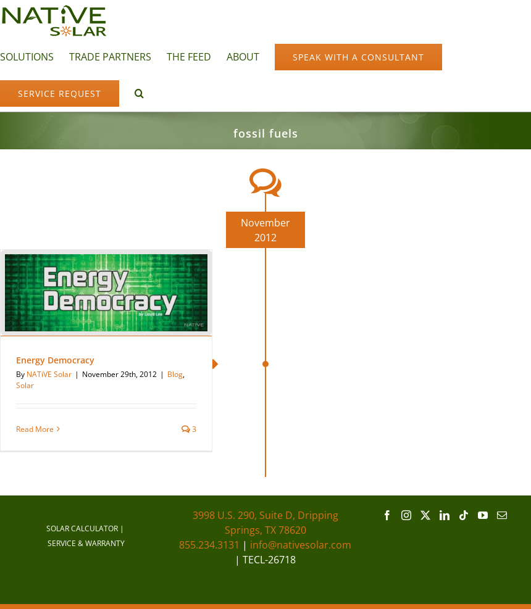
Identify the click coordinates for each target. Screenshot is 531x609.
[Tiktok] (464, 515)
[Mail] (502, 515)
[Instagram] (406, 515)
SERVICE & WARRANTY (86, 543)
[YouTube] (483, 515)
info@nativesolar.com (300, 545)
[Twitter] (425, 515)
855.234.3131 (209, 545)
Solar (25, 385)
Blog (175, 374)
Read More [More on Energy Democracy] (35, 429)
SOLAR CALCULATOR (82, 528)
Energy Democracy (55, 360)
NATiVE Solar (49, 374)
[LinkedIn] (444, 515)
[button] (139, 92)
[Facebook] (387, 515)
